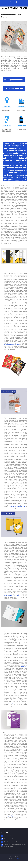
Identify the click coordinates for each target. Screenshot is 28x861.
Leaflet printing (11, 241)
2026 (18, 858)
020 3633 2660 (20, 1)
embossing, (24, 666)
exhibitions (12, 216)
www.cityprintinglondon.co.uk (12, 344)
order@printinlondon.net (10, 1)
